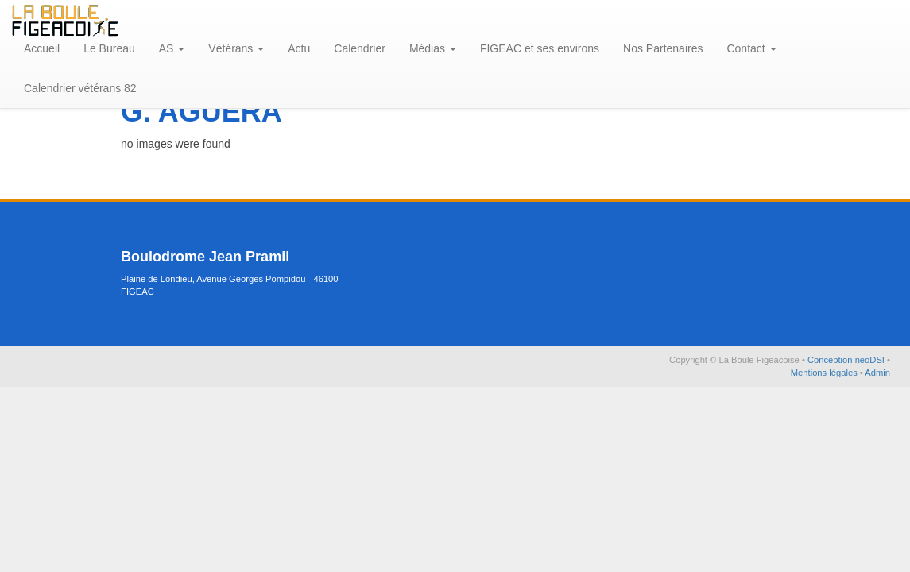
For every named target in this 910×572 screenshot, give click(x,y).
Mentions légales (825, 372)
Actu (299, 48)
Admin (877, 372)
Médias (432, 48)
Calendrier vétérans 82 (80, 88)
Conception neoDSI (847, 360)
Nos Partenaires (663, 48)
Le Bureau (109, 48)
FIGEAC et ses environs (539, 48)
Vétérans (236, 48)
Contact (751, 48)
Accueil (42, 48)
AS (172, 48)
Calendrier (359, 48)
